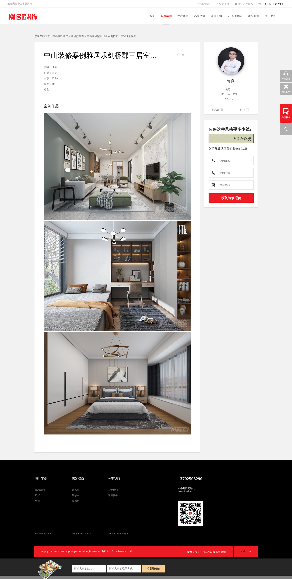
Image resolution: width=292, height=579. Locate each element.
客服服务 (113, 495)
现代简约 (40, 489)
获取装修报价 (231, 198)
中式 (37, 501)
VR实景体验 (235, 16)
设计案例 (41, 478)
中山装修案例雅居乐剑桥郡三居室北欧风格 (111, 36)
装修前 (75, 489)
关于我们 (114, 478)
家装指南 (253, 16)
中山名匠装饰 (245, 3)
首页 (152, 16)
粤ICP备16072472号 (121, 551)
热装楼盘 (199, 16)
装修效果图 (77, 36)
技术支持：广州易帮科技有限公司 (206, 552)
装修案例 (166, 16)
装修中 (75, 495)
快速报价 (224, 3)
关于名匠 (270, 16)
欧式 (37, 495)
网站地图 (205, 3)
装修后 (75, 501)
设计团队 (182, 16)
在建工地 (216, 16)
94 (183, 54)
